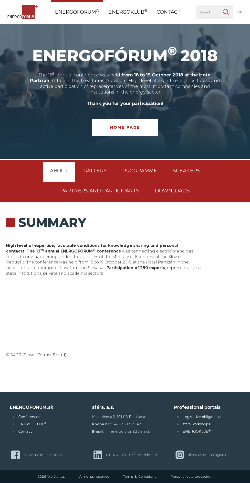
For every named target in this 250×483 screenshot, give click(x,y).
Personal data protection (191, 476)
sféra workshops (196, 424)
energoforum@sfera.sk (130, 431)
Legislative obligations (201, 417)
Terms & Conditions (139, 476)
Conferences (29, 417)
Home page (125, 127)
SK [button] (240, 12)
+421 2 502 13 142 (126, 424)
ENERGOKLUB (32, 424)
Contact (25, 431)
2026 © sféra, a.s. (51, 476)
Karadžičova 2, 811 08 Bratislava (118, 417)
